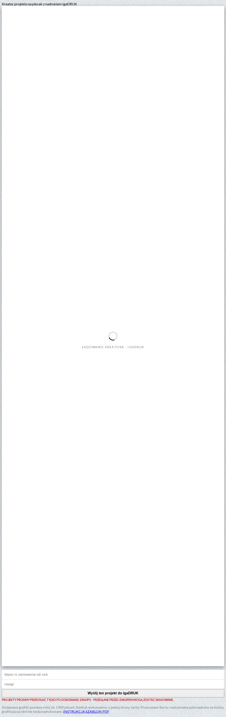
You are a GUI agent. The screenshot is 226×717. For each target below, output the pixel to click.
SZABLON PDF (97, 711)
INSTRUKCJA (74, 711)
